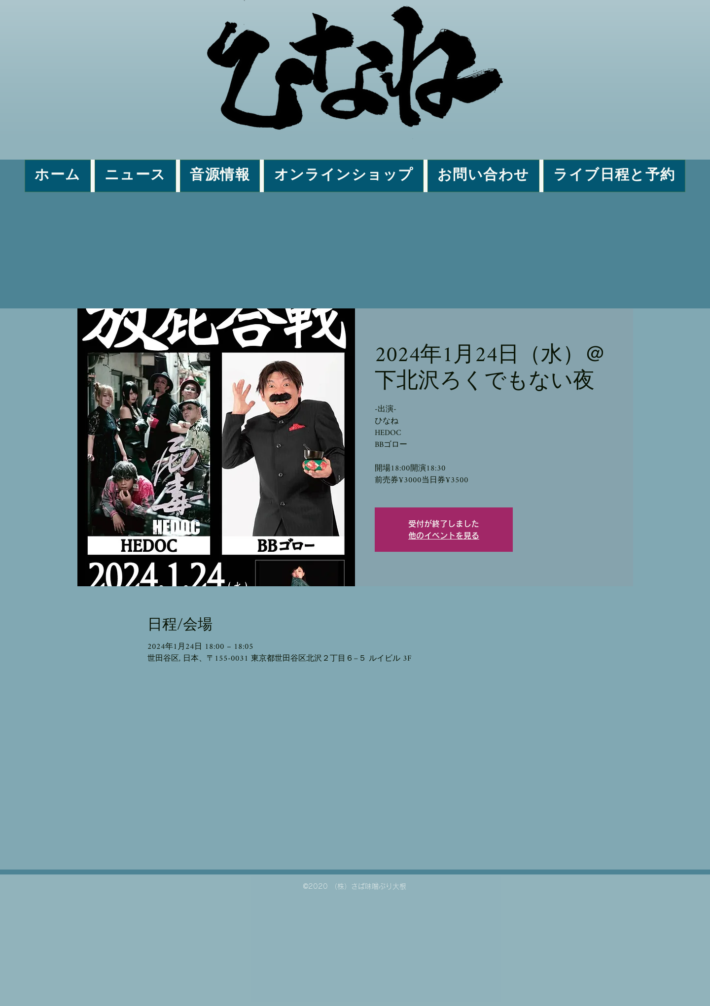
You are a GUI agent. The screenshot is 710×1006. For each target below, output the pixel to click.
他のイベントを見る (443, 535)
